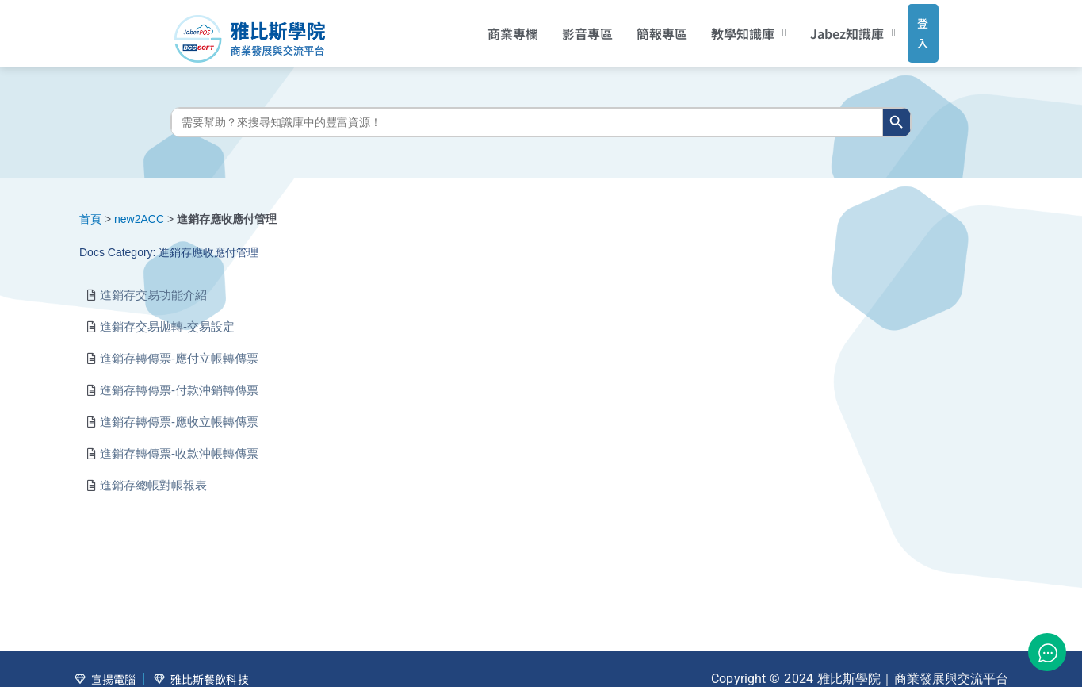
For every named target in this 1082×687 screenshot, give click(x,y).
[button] (727, 27)
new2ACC (139, 207)
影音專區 (566, 27)
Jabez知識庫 (832, 27)
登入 (908, 27)
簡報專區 (640, 27)
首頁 (90, 207)
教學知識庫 (727, 27)
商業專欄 (491, 27)
